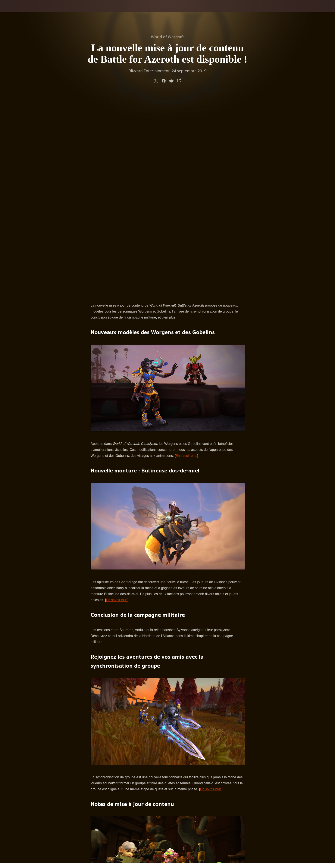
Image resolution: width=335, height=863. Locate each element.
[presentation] (19, 11)
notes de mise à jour (150, 714)
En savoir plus (186, 254)
